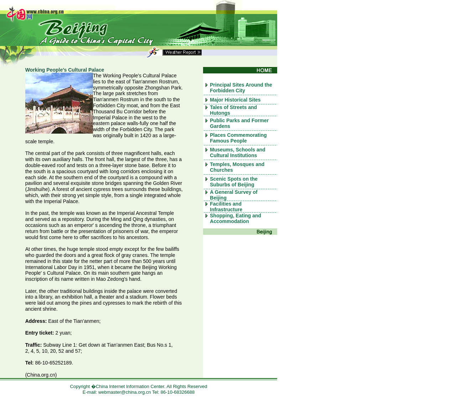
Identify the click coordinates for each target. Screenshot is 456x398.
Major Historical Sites (235, 100)
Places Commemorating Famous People (238, 138)
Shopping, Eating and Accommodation (235, 218)
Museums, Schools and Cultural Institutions (237, 152)
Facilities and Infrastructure (226, 206)
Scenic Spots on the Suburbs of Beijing (234, 181)
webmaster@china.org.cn (124, 392)
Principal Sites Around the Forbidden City (241, 87)
